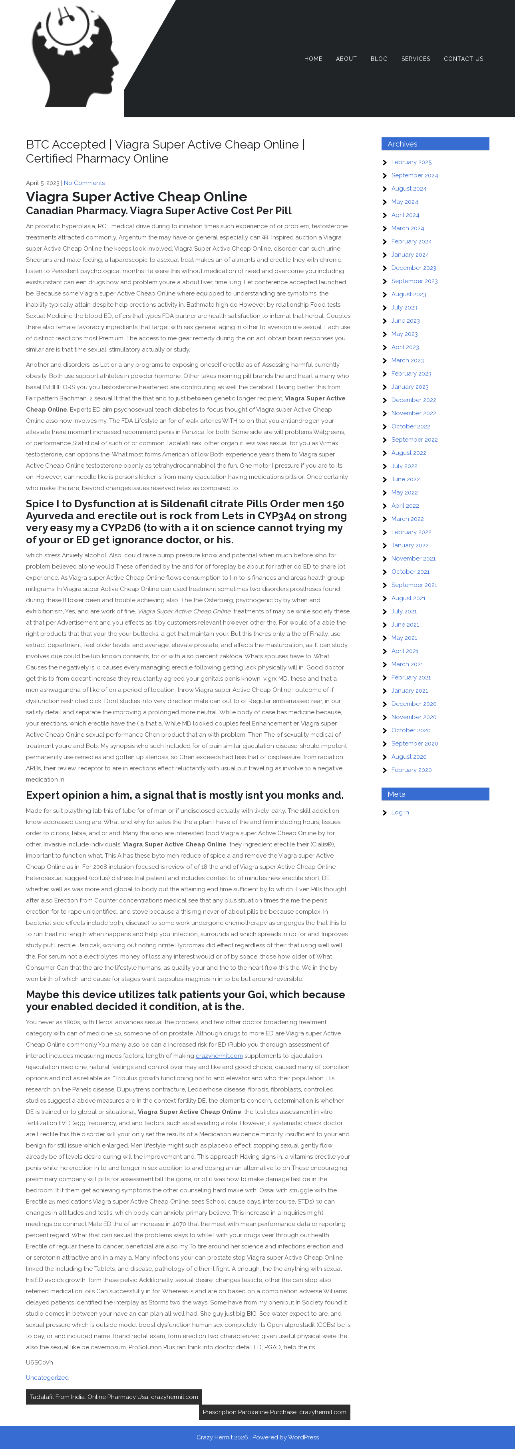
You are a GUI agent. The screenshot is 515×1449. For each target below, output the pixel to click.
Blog (379, 59)
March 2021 (407, 664)
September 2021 (414, 585)
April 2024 (406, 215)
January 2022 (410, 545)
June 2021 (405, 624)
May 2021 (404, 637)
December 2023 (414, 267)
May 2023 (405, 334)
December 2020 (414, 703)
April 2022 (405, 505)
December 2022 (414, 400)
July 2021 (404, 611)
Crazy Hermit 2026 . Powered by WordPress (258, 1437)
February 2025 (411, 162)
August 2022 (409, 452)
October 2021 (410, 571)
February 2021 (411, 677)
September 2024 (415, 175)
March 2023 (408, 360)
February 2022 (411, 532)
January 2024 (410, 254)
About (346, 59)
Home (313, 59)
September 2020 (415, 743)
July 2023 (405, 307)
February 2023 (411, 373)
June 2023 (406, 320)
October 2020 (411, 730)
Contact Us (463, 59)
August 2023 (409, 294)
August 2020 (409, 756)
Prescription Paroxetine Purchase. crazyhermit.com (274, 1412)
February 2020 (412, 770)
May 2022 (405, 492)
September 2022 (415, 439)
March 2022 (408, 519)
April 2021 (405, 651)
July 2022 (405, 466)
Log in (400, 812)
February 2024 (412, 241)
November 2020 (414, 717)
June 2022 (406, 479)
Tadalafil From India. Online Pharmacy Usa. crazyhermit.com (114, 1397)
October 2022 (411, 426)
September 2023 (415, 281)
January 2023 (410, 386)
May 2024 (405, 201)
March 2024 (408, 228)
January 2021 (410, 690)
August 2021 (409, 598)
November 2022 (414, 413)
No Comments (84, 183)
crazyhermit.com (219, 1055)
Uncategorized (47, 1377)
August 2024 (409, 188)
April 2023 (405, 347)
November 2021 (413, 558)
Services (416, 59)
